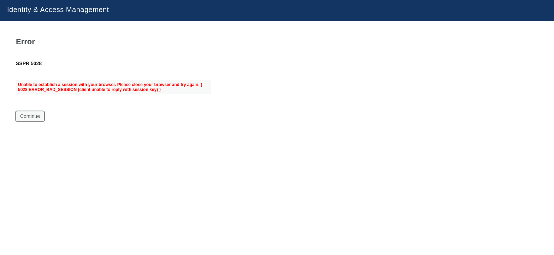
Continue (30, 116)
